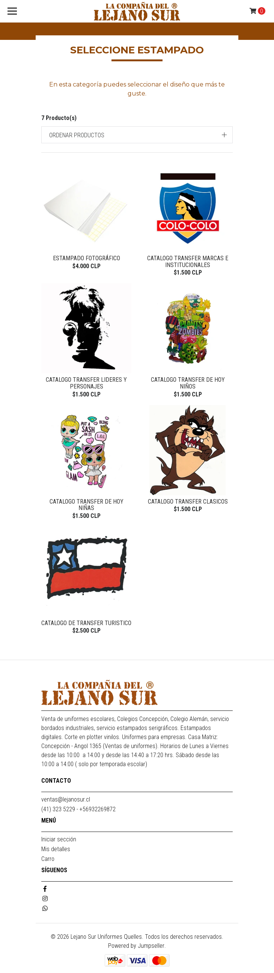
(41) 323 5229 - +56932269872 (78, 809)
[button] (137, 134)
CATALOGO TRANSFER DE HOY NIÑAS (86, 505)
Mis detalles (55, 849)
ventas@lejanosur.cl (65, 799)
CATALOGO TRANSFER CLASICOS (188, 501)
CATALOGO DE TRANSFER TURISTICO (86, 623)
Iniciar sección (58, 839)
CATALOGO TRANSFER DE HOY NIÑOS (188, 383)
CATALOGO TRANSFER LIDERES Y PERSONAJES (86, 383)
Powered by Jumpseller (136, 945)
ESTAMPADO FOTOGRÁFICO (86, 258)
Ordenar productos (76, 135)
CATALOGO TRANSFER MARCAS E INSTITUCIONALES (187, 262)
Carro (47, 858)
